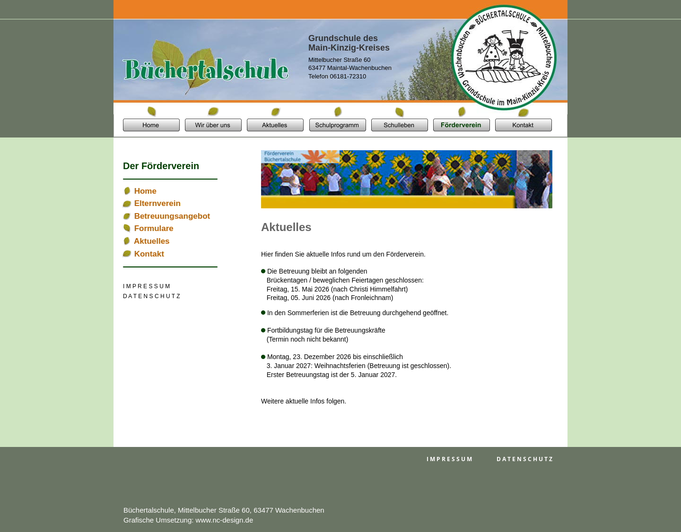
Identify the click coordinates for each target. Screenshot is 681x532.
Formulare (154, 228)
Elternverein (157, 203)
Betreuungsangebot (172, 216)
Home (145, 191)
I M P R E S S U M (449, 459)
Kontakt (149, 253)
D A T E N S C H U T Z (524, 459)
